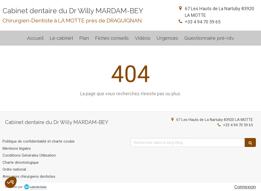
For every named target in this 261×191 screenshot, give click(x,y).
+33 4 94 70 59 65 (202, 21)
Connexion (245, 186)
